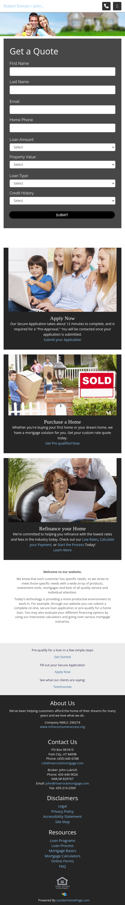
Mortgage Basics (62, 850)
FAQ (62, 866)
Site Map (62, 821)
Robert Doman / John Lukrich (24, 6)
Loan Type (20, 175)
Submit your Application (62, 339)
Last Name (20, 82)
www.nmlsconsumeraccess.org (62, 727)
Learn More (62, 550)
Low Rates (90, 539)
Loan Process (62, 845)
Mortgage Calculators (63, 855)
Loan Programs (62, 840)
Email (16, 101)
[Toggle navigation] (117, 6)
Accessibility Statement (62, 816)
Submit (62, 215)
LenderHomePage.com (72, 900)
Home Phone (22, 120)
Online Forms (62, 860)
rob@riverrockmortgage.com (63, 763)
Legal (62, 806)
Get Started (62, 657)
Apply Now (62, 672)
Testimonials (62, 687)
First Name (20, 63)
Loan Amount (23, 139)
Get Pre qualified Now (62, 443)
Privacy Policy (62, 811)
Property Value (24, 157)
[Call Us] (106, 6)
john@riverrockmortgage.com (67, 783)
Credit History (23, 193)
